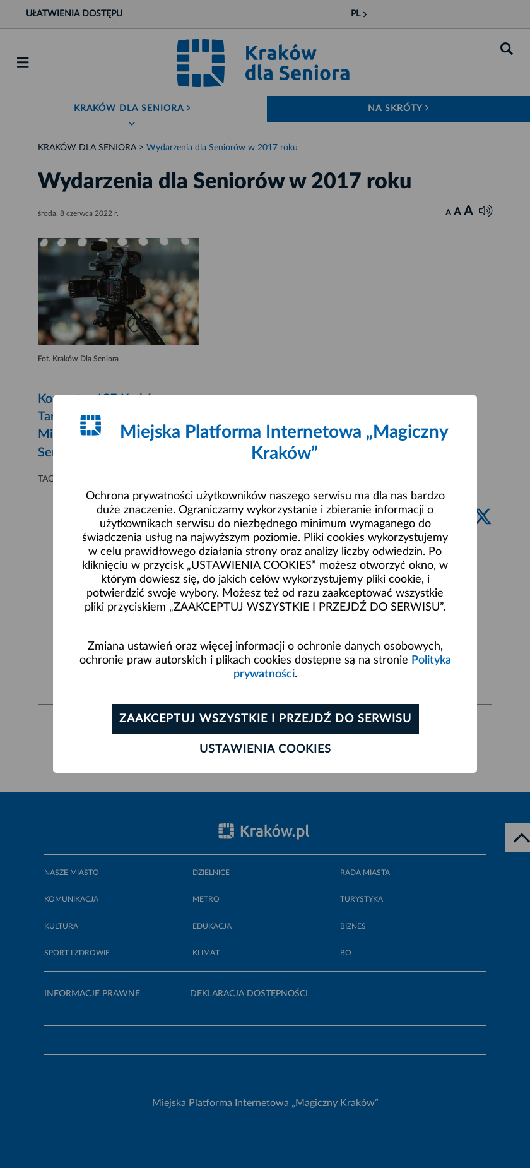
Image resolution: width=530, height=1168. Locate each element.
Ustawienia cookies (265, 749)
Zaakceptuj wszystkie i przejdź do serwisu (265, 719)
